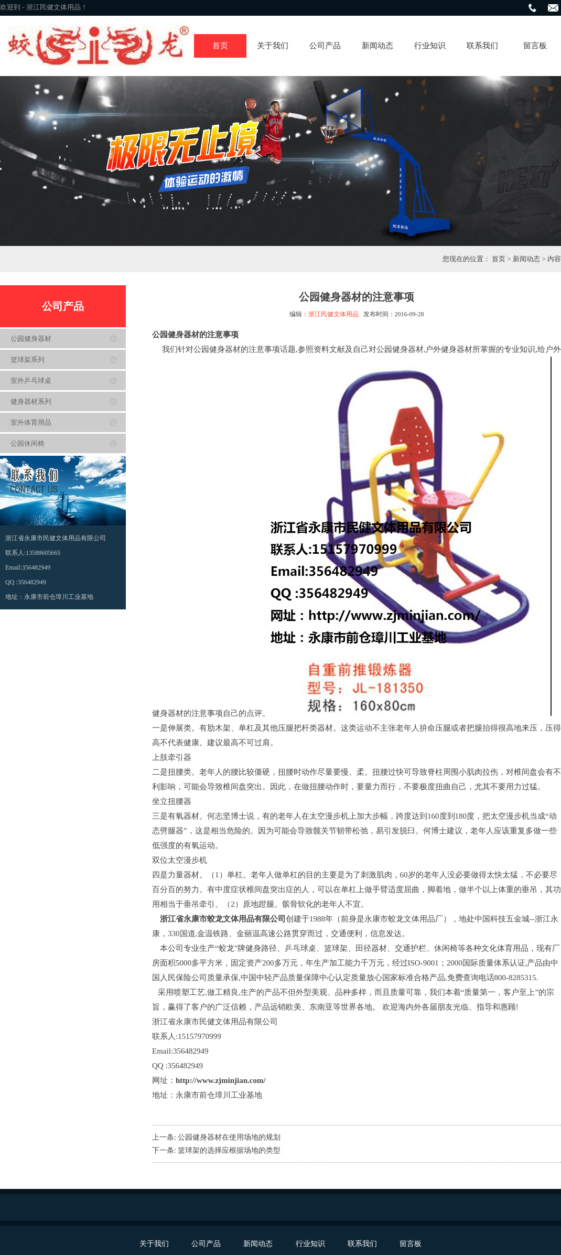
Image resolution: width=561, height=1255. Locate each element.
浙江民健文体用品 (333, 314)
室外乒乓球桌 (30, 380)
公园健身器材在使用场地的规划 (229, 1137)
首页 (220, 45)
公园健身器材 (30, 338)
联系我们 (482, 45)
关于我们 (272, 45)
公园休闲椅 (27, 443)
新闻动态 (377, 45)
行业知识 (430, 45)
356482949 (191, 1051)
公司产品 (325, 45)
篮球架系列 (27, 359)
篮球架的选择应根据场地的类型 (229, 1150)
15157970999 (199, 1036)
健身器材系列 (30, 401)
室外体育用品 (30, 422)
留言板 (535, 45)
